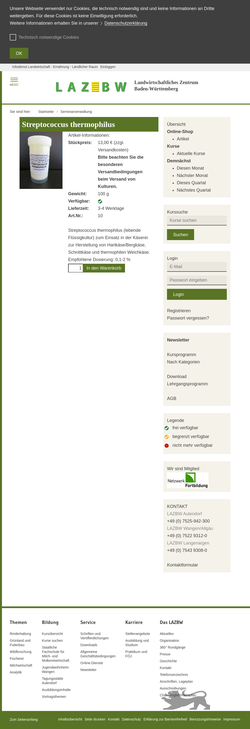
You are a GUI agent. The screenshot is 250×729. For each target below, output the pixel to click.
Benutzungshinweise (205, 719)
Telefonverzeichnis (174, 675)
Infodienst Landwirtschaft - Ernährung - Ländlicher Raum (55, 67)
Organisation (169, 640)
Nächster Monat (192, 175)
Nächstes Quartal (194, 190)
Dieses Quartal (191, 182)
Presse (165, 654)
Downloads (88, 645)
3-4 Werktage (111, 208)
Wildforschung (20, 652)
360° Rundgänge (173, 647)
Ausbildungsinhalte (56, 690)
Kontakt (165, 668)
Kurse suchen (52, 640)
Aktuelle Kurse (191, 153)
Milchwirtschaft (21, 665)
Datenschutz (131, 719)
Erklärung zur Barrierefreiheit (165, 719)
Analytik (16, 672)
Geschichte (168, 661)
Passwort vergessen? (188, 318)
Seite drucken (94, 719)
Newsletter (178, 340)
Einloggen (107, 67)
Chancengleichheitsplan (178, 695)
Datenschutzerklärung (125, 23)
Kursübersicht (52, 634)
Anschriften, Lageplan (176, 681)
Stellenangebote (137, 634)
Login (178, 294)
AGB (171, 398)
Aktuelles (167, 634)
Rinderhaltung (20, 634)
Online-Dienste (91, 663)
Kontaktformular (182, 565)
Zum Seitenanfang (24, 719)
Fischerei (17, 659)
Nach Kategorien (183, 362)
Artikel (183, 138)
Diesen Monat (190, 168)
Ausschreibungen (173, 688)
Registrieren (179, 310)
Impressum (231, 719)
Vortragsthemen (54, 697)
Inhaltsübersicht (70, 719)
